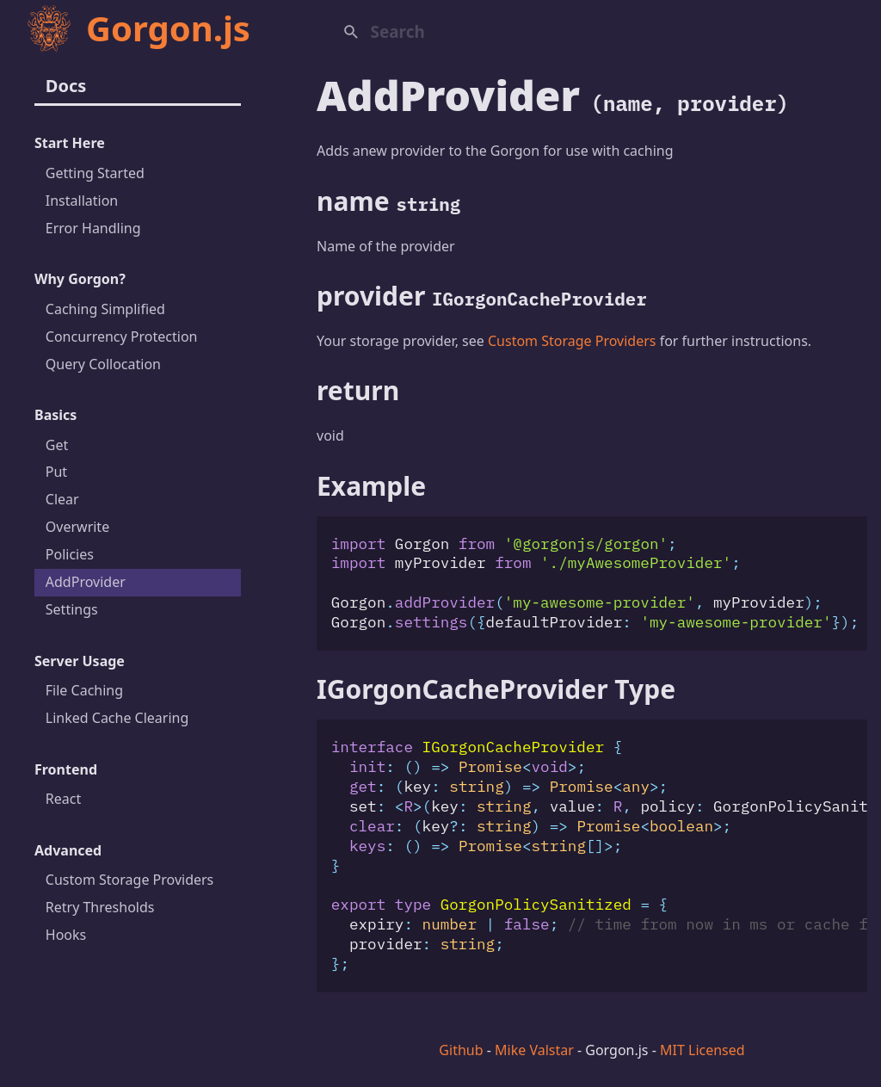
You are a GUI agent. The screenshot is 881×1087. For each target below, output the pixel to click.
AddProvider (86, 581)
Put (56, 471)
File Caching (84, 690)
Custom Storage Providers (130, 879)
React (63, 798)
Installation (82, 200)
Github (461, 1050)
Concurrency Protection (122, 336)
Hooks (66, 934)
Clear (62, 499)
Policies (70, 554)
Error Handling (93, 228)
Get (57, 444)
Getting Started (95, 173)
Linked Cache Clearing (117, 717)
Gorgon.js (137, 28)
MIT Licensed (702, 1050)
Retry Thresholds (100, 907)
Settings (72, 609)
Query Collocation (103, 364)
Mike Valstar (534, 1050)
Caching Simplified (105, 309)
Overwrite (77, 526)
